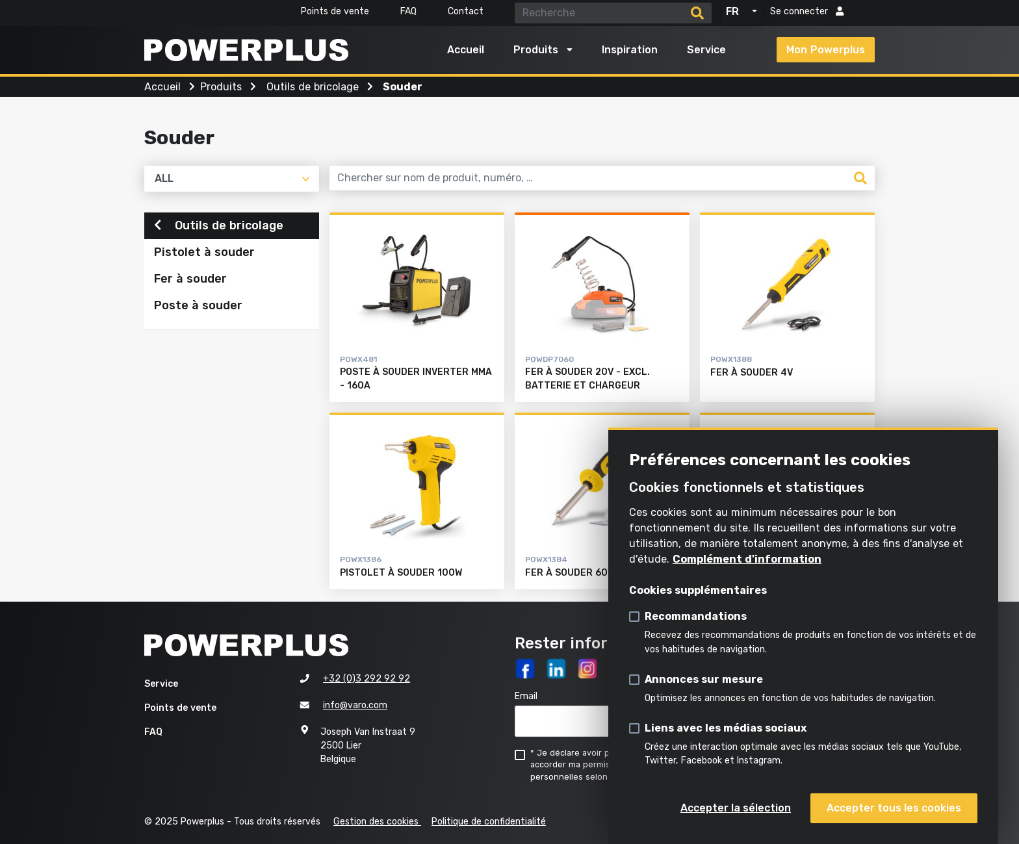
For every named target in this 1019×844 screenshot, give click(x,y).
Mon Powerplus (825, 50)
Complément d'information (747, 559)
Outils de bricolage (218, 227)
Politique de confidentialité (489, 821)
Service (706, 50)
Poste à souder (198, 307)
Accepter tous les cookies (894, 808)
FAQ (408, 11)
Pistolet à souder (204, 254)
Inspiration (630, 50)
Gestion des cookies (377, 821)
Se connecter (807, 11)
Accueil (465, 50)
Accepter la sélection (735, 808)
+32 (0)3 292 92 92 (366, 678)
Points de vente (335, 11)
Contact (466, 11)
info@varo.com (355, 705)
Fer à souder (190, 281)
